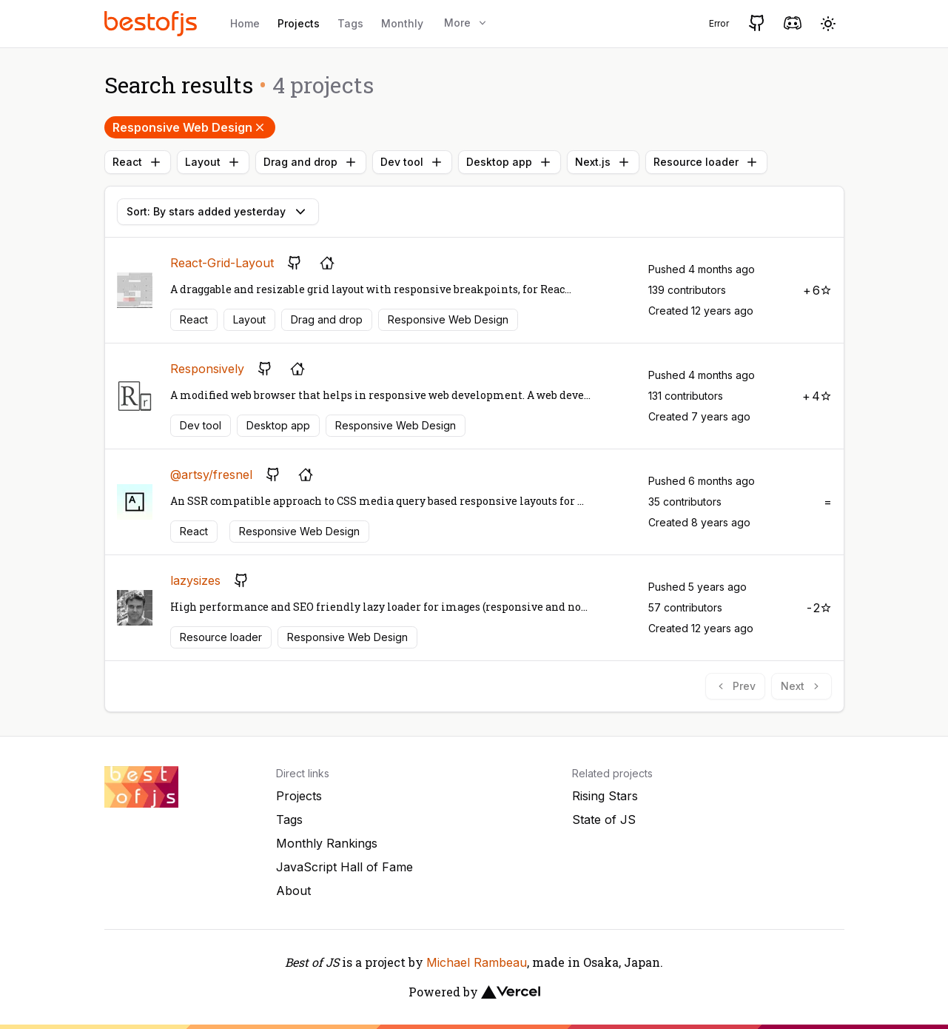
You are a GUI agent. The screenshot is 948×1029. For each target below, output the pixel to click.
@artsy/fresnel (211, 474)
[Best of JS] (152, 23)
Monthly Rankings (326, 843)
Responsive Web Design (189, 127)
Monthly (402, 23)
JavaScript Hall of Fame (344, 866)
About (293, 890)
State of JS (604, 819)
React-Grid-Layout (222, 262)
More (466, 22)
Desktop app (509, 162)
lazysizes (195, 580)
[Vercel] (510, 992)
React (137, 162)
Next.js (603, 162)
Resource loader (706, 162)
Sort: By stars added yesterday (218, 212)
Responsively (207, 368)
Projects (299, 23)
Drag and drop (310, 162)
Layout (213, 162)
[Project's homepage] (327, 262)
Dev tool (412, 162)
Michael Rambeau (476, 962)
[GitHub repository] (294, 262)
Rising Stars (605, 795)
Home (245, 23)
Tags (350, 23)
